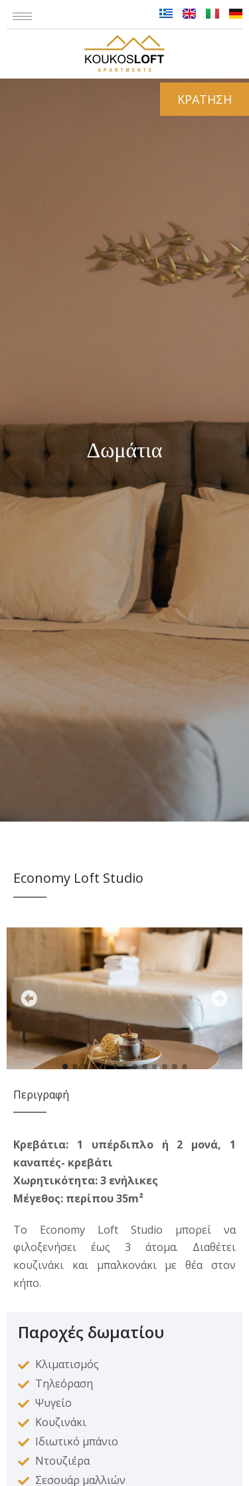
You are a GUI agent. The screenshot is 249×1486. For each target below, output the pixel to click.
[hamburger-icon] (22, 16)
